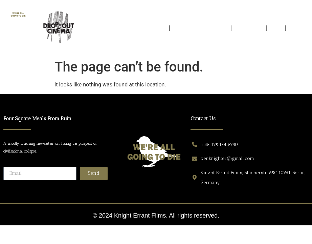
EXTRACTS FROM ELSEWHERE (200, 28)
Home (160, 28)
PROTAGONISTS (249, 28)
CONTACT (298, 28)
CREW (276, 28)
